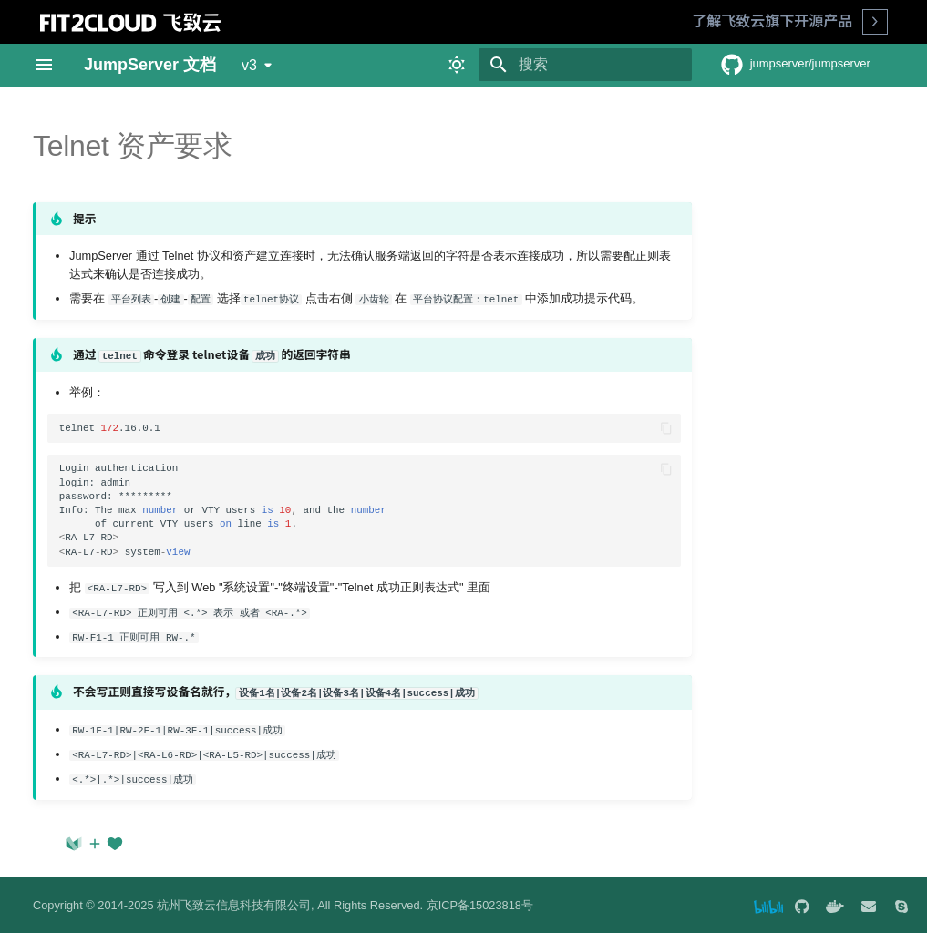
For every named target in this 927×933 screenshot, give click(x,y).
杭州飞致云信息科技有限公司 (234, 903)
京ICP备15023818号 (480, 903)
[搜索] (585, 64)
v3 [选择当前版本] (249, 65)
